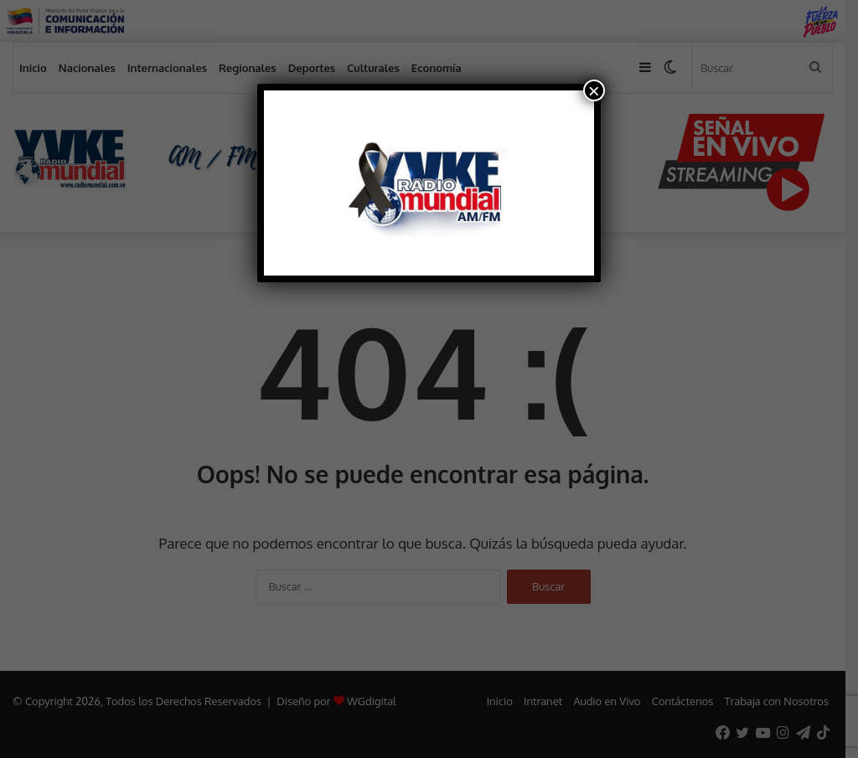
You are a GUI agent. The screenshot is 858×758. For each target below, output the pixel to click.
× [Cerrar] (594, 90)
